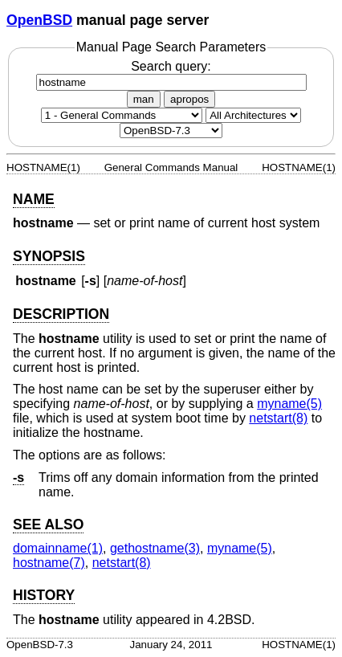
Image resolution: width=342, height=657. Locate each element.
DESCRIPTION (61, 314)
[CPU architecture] (253, 115)
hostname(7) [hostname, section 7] (49, 562)
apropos (189, 99)
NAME (34, 199)
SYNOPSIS (49, 256)
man (143, 99)
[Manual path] (171, 130)
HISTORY (44, 595)
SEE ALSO (48, 524)
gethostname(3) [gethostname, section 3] (155, 548)
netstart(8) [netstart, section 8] (278, 418)
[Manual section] (121, 115)
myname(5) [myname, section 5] (289, 403)
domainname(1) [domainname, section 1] (58, 548)
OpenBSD (39, 20)
